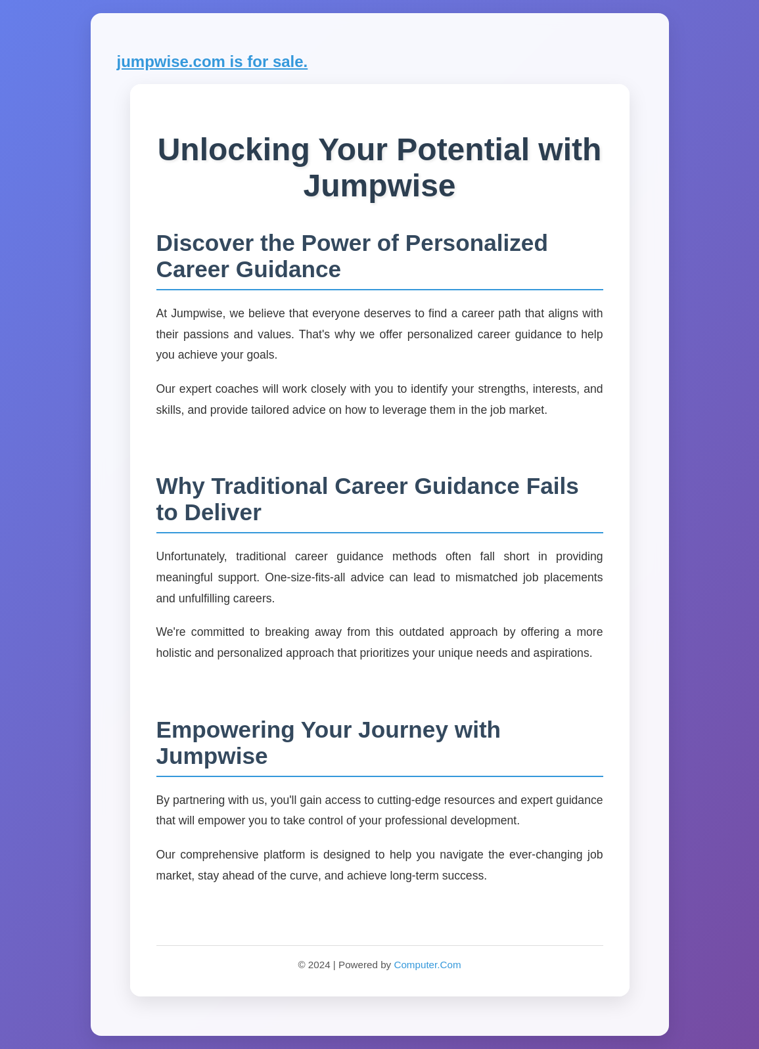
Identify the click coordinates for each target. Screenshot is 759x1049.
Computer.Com (427, 964)
